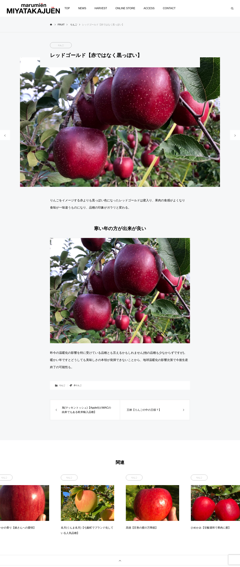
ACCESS (149, 8)
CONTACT (169, 8)
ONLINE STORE (125, 8)
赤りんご (78, 385)
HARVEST (100, 8)
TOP (67, 8)
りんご (61, 45)
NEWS (82, 8)
